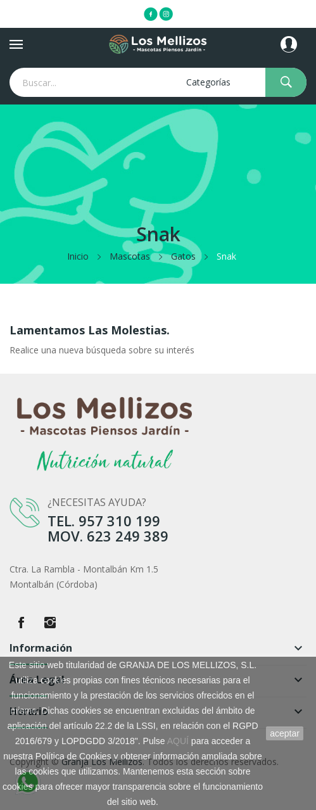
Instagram (50, 622)
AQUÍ (178, 741)
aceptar (285, 733)
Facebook (20, 622)
